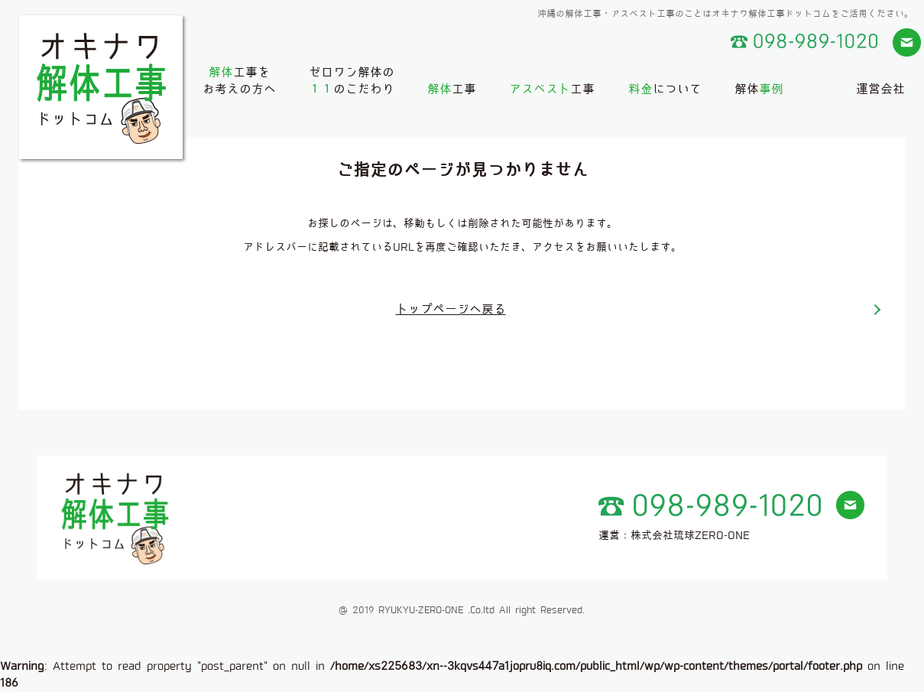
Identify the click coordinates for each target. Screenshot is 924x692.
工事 (451, 89)
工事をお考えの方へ (239, 80)
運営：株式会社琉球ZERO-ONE (674, 535)
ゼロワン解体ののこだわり (351, 80)
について (665, 89)
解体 (758, 89)
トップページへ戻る (451, 309)
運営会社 (880, 89)
